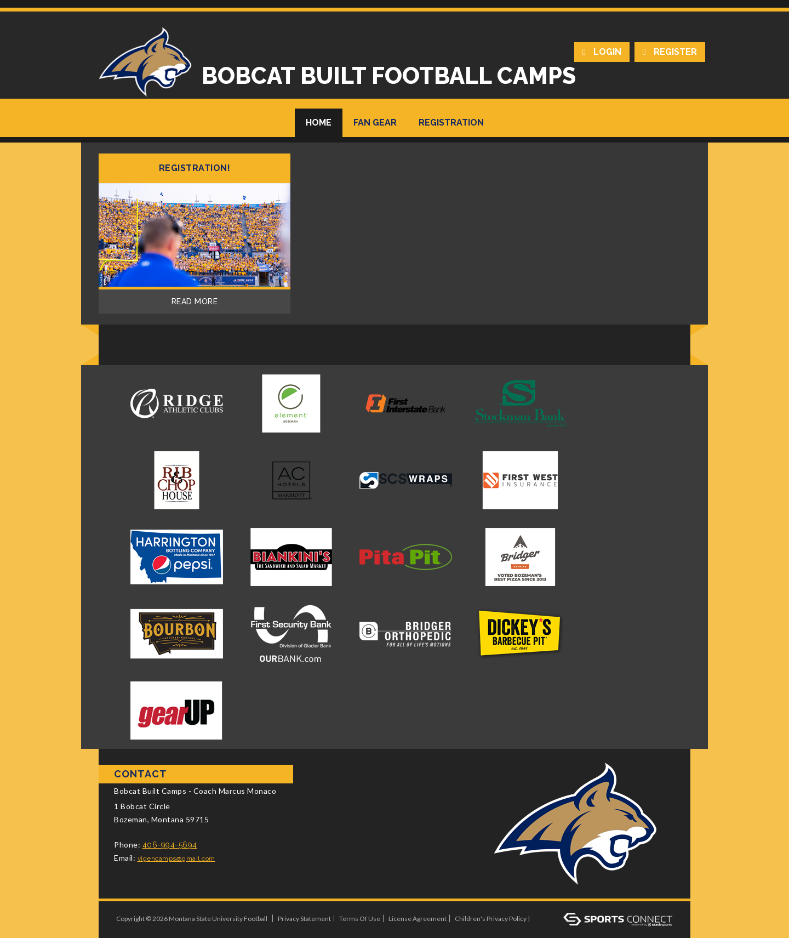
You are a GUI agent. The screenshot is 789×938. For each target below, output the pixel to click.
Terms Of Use (359, 918)
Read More (194, 301)
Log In (546, 918)
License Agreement (417, 918)
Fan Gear (375, 122)
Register (675, 52)
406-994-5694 (169, 844)
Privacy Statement (304, 918)
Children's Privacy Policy (491, 918)
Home (318, 122)
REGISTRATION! (195, 168)
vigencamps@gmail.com (176, 858)
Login (607, 52)
